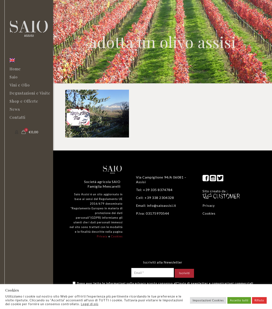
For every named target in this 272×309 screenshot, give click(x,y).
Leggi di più (89, 304)
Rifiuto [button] (259, 300)
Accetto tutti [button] (239, 300)
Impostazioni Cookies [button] (208, 300)
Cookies (117, 236)
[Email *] (152, 272)
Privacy (102, 236)
